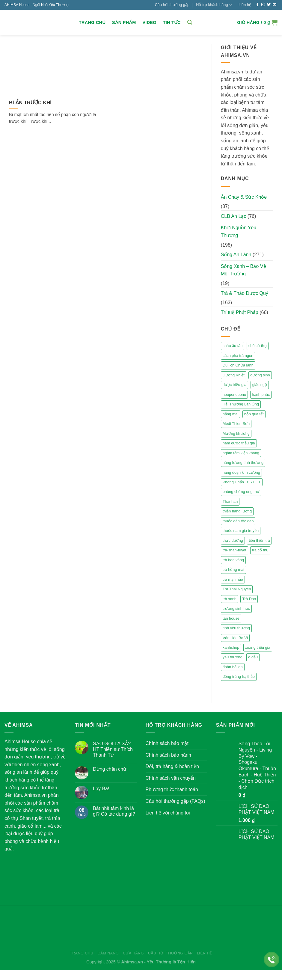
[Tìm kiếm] (189, 22)
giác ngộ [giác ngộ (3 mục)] (259, 384)
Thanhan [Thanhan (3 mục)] (230, 501)
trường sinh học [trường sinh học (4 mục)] (236, 608)
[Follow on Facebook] (257, 5)
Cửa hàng (133, 953)
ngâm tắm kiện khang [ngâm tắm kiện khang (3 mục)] (241, 453)
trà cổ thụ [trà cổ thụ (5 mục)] (260, 550)
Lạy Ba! (101, 788)
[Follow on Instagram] (263, 5)
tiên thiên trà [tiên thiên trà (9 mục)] (259, 540)
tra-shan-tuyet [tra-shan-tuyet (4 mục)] (234, 550)
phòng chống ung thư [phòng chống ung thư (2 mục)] (241, 491)
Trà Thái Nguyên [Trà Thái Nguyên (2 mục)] (237, 589)
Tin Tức (172, 22)
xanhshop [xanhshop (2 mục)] (231, 647)
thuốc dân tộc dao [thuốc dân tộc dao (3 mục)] (238, 521)
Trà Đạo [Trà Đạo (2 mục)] (249, 599)
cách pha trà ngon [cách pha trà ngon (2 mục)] (238, 355)
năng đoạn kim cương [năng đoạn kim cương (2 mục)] (241, 472)
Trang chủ (92, 22)
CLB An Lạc (233, 216)
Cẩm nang (108, 953)
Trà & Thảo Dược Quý (244, 293)
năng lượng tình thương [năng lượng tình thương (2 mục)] (243, 462)
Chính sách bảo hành (168, 755)
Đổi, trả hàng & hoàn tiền (172, 766)
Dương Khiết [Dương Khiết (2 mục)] (234, 375)
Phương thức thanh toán (172, 789)
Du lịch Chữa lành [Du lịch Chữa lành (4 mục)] (238, 365)
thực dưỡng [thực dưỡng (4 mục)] (233, 540)
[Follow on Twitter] (269, 5)
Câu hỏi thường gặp (172, 4)
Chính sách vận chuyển (171, 778)
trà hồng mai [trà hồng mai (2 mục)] (233, 569)
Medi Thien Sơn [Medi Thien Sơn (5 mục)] (236, 423)
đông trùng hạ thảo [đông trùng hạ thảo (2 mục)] (239, 676)
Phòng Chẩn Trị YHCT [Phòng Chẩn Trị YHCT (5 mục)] (242, 482)
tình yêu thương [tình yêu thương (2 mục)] (236, 628)
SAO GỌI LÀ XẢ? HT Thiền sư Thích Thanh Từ (113, 749)
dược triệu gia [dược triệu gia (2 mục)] (234, 384)
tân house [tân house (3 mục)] (231, 618)
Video (149, 22)
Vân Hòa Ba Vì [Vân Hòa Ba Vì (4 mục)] (235, 638)
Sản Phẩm (124, 22)
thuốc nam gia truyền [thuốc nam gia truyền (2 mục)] (241, 530)
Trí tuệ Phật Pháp (239, 312)
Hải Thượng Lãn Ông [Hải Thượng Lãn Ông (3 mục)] (241, 404)
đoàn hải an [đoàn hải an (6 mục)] (233, 667)
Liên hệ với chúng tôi (168, 812)
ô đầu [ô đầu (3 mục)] (253, 657)
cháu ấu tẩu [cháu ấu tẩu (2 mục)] (233, 345)
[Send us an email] (274, 5)
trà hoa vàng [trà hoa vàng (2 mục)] (233, 560)
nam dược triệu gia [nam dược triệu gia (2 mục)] (239, 443)
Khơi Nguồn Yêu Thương (238, 231)
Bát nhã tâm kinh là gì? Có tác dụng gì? (114, 811)
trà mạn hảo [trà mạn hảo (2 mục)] (233, 579)
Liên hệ (245, 4)
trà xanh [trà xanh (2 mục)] (229, 599)
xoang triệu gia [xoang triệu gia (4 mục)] (257, 647)
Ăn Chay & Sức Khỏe (244, 197)
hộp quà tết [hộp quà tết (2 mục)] (254, 414)
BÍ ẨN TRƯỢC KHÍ (30, 102)
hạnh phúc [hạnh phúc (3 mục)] (261, 394)
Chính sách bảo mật (167, 743)
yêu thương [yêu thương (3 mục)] (232, 657)
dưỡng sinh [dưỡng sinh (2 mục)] (260, 375)
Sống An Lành (236, 254)
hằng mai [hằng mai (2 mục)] (231, 414)
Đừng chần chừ (109, 769)
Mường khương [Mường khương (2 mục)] (236, 433)
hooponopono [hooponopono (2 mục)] (234, 394)
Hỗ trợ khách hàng (214, 5)
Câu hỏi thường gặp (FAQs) (175, 801)
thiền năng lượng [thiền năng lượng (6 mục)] (237, 511)
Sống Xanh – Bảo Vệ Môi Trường (243, 270)
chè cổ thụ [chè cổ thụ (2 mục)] (257, 345)
